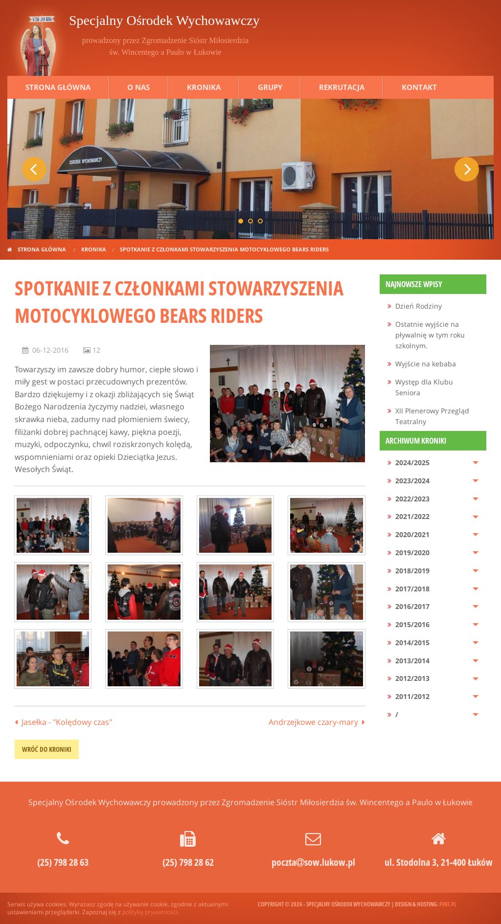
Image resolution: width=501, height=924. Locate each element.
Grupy (270, 87)
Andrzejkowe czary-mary (313, 722)
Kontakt (419, 87)
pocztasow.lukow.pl (313, 862)
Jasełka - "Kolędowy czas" (67, 722)
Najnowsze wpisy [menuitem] (414, 284)
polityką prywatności (150, 912)
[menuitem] (433, 306)
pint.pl (447, 904)
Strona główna (58, 87)
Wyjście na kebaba (425, 363)
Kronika (204, 87)
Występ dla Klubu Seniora (424, 387)
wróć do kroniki (46, 749)
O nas (138, 87)
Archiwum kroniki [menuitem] (416, 440)
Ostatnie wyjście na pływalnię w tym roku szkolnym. (430, 335)
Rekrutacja (341, 87)
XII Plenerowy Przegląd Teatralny (432, 416)
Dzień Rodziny (418, 306)
